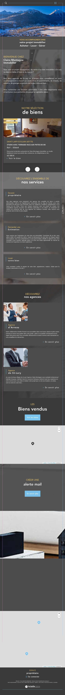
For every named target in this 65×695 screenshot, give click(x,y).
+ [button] (59, 428)
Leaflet (44, 463)
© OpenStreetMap (51, 463)
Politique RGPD (48, 683)
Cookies (55, 683)
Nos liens (41, 683)
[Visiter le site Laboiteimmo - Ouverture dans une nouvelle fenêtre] (32, 689)
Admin (36, 683)
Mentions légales (29, 683)
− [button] (59, 431)
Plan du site (20, 683)
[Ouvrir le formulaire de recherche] (6, 3)
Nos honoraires (12, 683)
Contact (63, 209)
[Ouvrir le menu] (55, 3)
